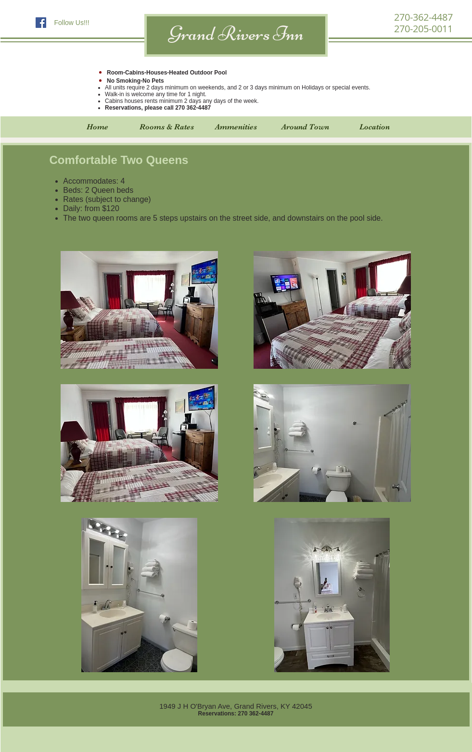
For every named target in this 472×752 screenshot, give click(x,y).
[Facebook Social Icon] (41, 22)
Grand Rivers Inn (236, 33)
